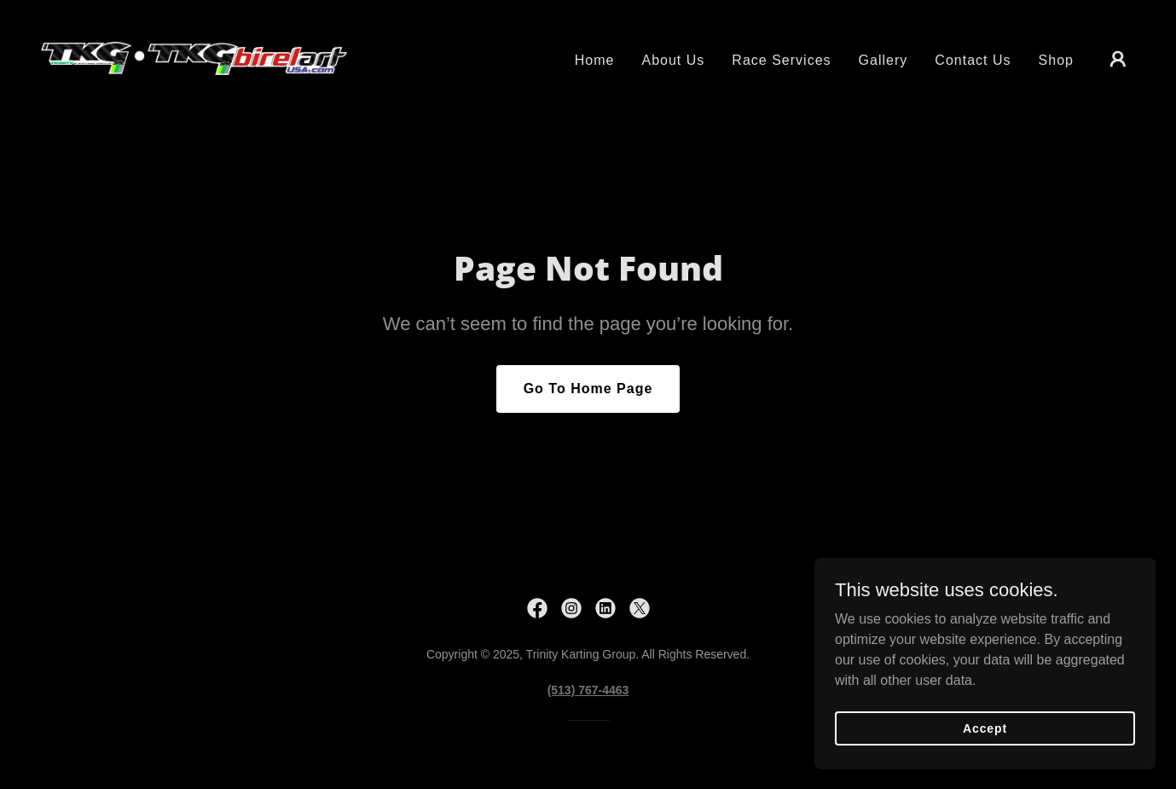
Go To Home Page (588, 388)
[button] (1118, 59)
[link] (194, 57)
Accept (985, 751)
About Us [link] (672, 60)
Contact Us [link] (973, 60)
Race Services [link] (781, 60)
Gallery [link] (883, 60)
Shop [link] (1056, 60)
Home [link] (595, 60)
